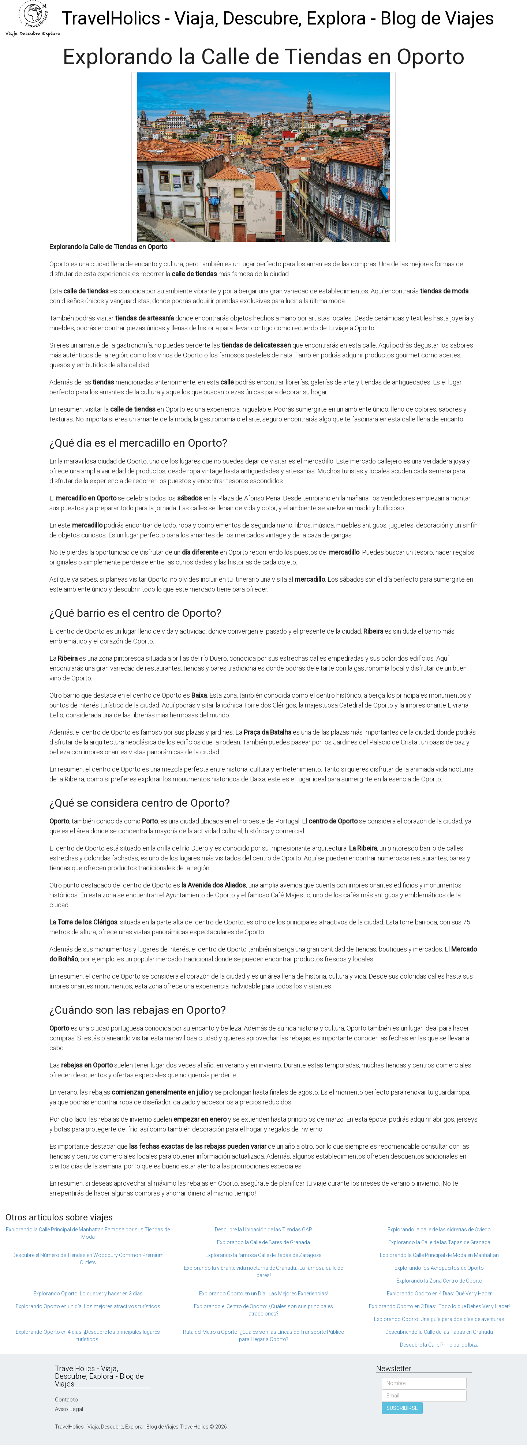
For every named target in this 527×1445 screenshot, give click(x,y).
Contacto (66, 1399)
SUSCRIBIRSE (402, 1408)
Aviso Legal (69, 1409)
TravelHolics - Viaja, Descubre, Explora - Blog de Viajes (277, 18)
